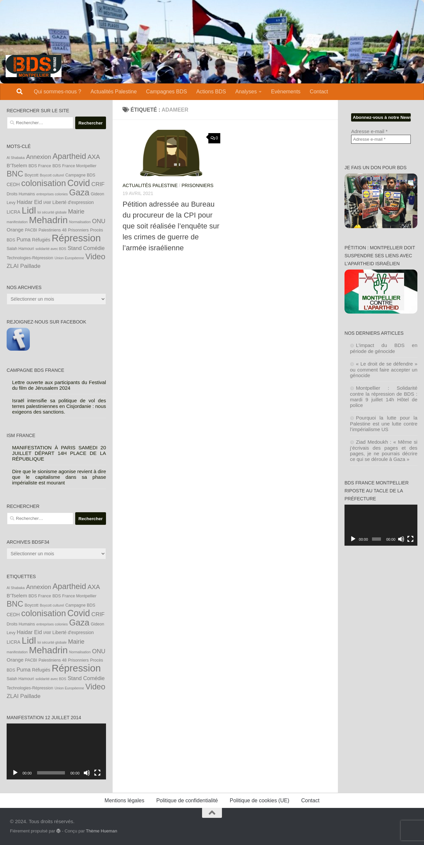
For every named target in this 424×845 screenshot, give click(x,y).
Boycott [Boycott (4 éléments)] (31, 175)
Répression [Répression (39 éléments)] (76, 237)
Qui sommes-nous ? (57, 91)
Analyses (246, 91)
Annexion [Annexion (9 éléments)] (38, 157)
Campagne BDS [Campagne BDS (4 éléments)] (80, 175)
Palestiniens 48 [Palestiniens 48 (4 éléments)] (52, 230)
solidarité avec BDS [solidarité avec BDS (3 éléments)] (50, 249)
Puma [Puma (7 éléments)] (23, 239)
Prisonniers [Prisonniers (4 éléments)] (78, 230)
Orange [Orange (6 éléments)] (15, 229)
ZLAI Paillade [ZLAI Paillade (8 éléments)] (23, 266)
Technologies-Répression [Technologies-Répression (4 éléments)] (30, 258)
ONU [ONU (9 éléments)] (98, 221)
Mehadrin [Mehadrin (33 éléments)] (48, 220)
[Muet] (86, 773)
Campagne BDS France (35, 370)
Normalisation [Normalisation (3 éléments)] (80, 222)
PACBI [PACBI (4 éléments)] (31, 230)
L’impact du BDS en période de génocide (384, 348)
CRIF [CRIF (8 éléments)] (98, 184)
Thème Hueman (101, 830)
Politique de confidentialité (187, 800)
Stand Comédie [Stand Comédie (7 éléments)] (86, 248)
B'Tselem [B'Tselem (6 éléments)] (17, 165)
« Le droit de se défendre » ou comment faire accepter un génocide (384, 369)
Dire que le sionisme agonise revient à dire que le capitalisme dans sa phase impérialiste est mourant (59, 477)
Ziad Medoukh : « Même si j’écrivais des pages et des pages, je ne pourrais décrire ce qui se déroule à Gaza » (384, 450)
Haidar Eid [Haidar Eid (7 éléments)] (29, 202)
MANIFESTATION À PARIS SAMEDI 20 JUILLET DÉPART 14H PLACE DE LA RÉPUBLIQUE (59, 453)
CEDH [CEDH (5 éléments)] (13, 184)
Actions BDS (211, 91)
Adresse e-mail (369, 131)
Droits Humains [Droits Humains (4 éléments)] (21, 194)
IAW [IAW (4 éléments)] (47, 202)
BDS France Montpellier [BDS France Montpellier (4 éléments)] (74, 166)
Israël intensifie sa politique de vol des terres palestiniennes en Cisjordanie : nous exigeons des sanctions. (59, 406)
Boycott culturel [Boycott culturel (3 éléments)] (52, 175)
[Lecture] (15, 773)
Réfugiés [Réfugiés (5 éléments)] (41, 239)
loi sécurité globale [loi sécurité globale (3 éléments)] (52, 212)
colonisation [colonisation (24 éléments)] (43, 183)
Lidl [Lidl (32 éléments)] (29, 210)
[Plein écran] (97, 773)
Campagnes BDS (166, 91)
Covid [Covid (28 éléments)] (78, 183)
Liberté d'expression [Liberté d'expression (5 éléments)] (73, 202)
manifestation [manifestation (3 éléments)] (17, 222)
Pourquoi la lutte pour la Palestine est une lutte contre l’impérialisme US (384, 423)
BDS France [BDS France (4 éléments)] (39, 166)
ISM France (21, 435)
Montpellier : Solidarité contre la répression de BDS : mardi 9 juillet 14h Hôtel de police (384, 396)
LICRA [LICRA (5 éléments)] (13, 212)
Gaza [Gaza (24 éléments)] (79, 192)
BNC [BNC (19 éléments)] (15, 174)
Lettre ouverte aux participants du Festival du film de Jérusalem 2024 (59, 385)
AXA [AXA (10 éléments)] (93, 156)
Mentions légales (124, 800)
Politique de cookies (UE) (260, 800)
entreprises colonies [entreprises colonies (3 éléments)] (52, 194)
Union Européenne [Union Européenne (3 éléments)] (69, 258)
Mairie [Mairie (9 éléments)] (76, 211)
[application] (56, 751)
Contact (319, 91)
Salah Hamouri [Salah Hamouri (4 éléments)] (20, 248)
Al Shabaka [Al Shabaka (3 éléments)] (16, 158)
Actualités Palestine (113, 91)
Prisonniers (197, 185)
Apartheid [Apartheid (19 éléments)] (69, 156)
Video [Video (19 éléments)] (95, 256)
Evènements (285, 91)
